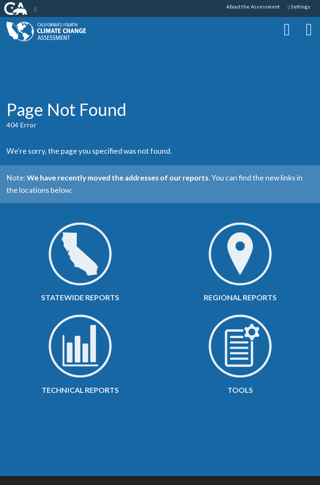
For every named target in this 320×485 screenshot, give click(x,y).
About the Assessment (253, 6)
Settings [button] (299, 7)
